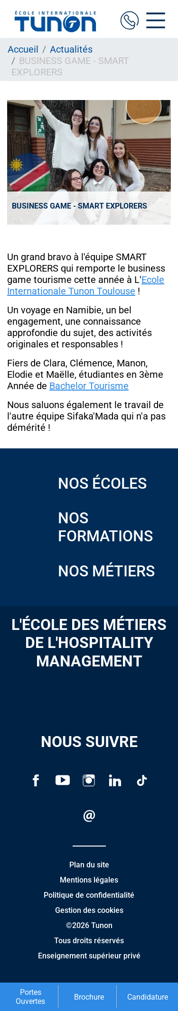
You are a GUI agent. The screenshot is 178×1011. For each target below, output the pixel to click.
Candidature (147, 997)
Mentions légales (89, 879)
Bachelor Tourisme (89, 386)
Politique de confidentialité (89, 895)
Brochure (89, 997)
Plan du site (89, 864)
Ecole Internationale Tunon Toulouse (85, 285)
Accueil (23, 49)
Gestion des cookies (89, 910)
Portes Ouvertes (30, 997)
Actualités (71, 49)
